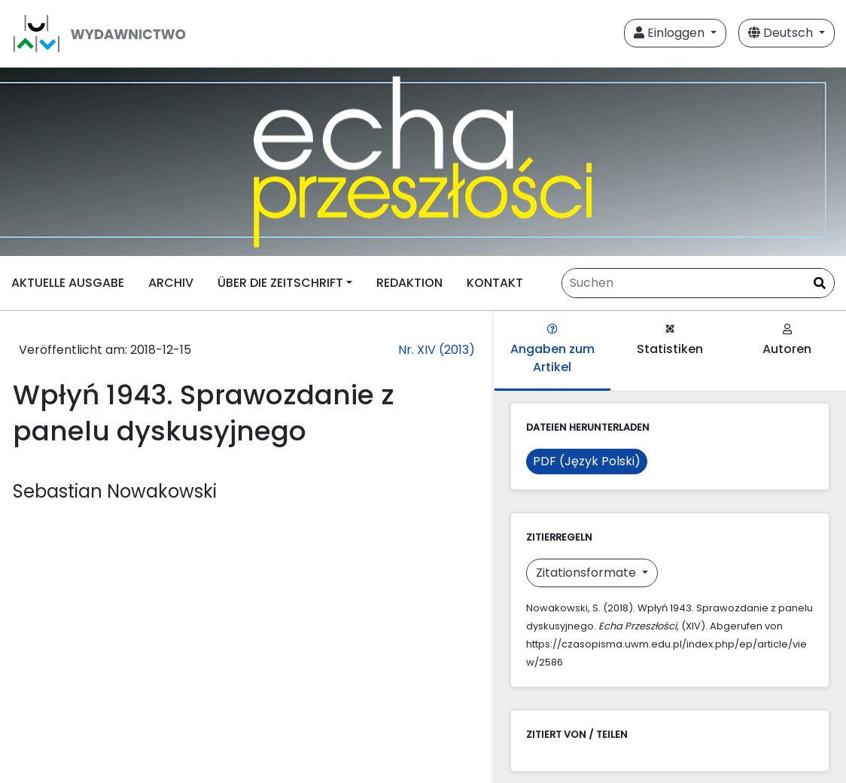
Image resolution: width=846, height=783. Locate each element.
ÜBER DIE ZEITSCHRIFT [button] (280, 282)
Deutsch (782, 32)
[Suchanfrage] (698, 283)
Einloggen (671, 32)
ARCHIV (170, 282)
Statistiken (670, 341)
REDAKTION (409, 282)
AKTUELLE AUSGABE (67, 282)
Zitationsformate (587, 572)
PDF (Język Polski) (587, 461)
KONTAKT (495, 282)
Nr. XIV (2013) (436, 349)
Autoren (786, 341)
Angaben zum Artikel (552, 350)
